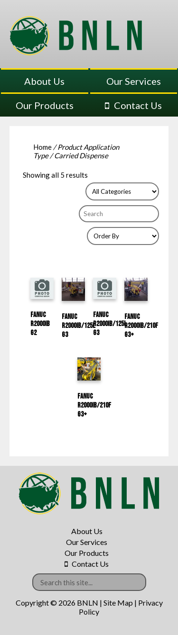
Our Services (133, 81)
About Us (44, 81)
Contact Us (138, 105)
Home (42, 147)
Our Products (45, 105)
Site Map (118, 602)
